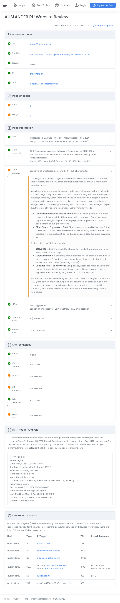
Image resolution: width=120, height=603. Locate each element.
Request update (103, 25)
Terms (25, 599)
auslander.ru (43, 575)
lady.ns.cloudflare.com (48, 557)
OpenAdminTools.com (41, 599)
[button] (71, 139)
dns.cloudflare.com (54, 568)
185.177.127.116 (43, 543)
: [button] (12, 136)
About (6, 599)
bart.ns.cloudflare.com (48, 550)
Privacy (15, 599)
